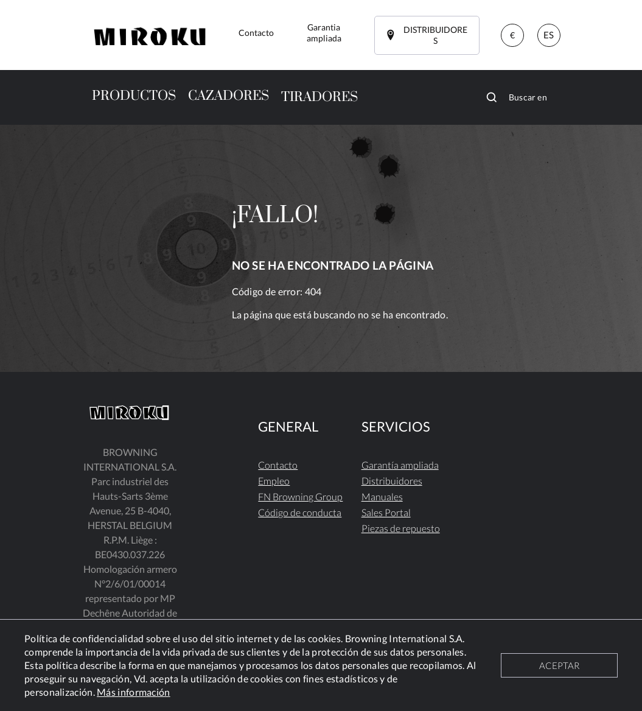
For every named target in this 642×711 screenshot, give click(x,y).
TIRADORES (319, 97)
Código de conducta (299, 512)
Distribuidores (391, 480)
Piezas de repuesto (400, 528)
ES (548, 34)
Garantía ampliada (400, 465)
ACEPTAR (559, 665)
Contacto (278, 465)
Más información (133, 692)
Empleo (274, 480)
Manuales (382, 496)
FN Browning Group (300, 496)
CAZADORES (228, 96)
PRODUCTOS (134, 96)
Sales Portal (386, 512)
